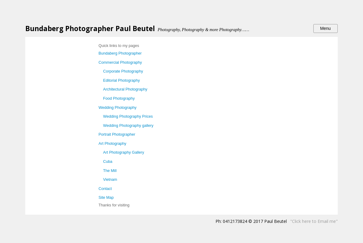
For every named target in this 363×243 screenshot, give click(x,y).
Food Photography (119, 98)
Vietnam (110, 179)
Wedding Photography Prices (128, 116)
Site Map (106, 197)
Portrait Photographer (116, 134)
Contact (105, 189)
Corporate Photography (123, 71)
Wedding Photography (117, 107)
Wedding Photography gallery (128, 125)
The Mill (109, 171)
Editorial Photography (121, 80)
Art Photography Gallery (123, 152)
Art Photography (112, 143)
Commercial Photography (120, 62)
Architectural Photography (125, 89)
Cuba (107, 161)
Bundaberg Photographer (119, 53)
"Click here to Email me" (314, 221)
